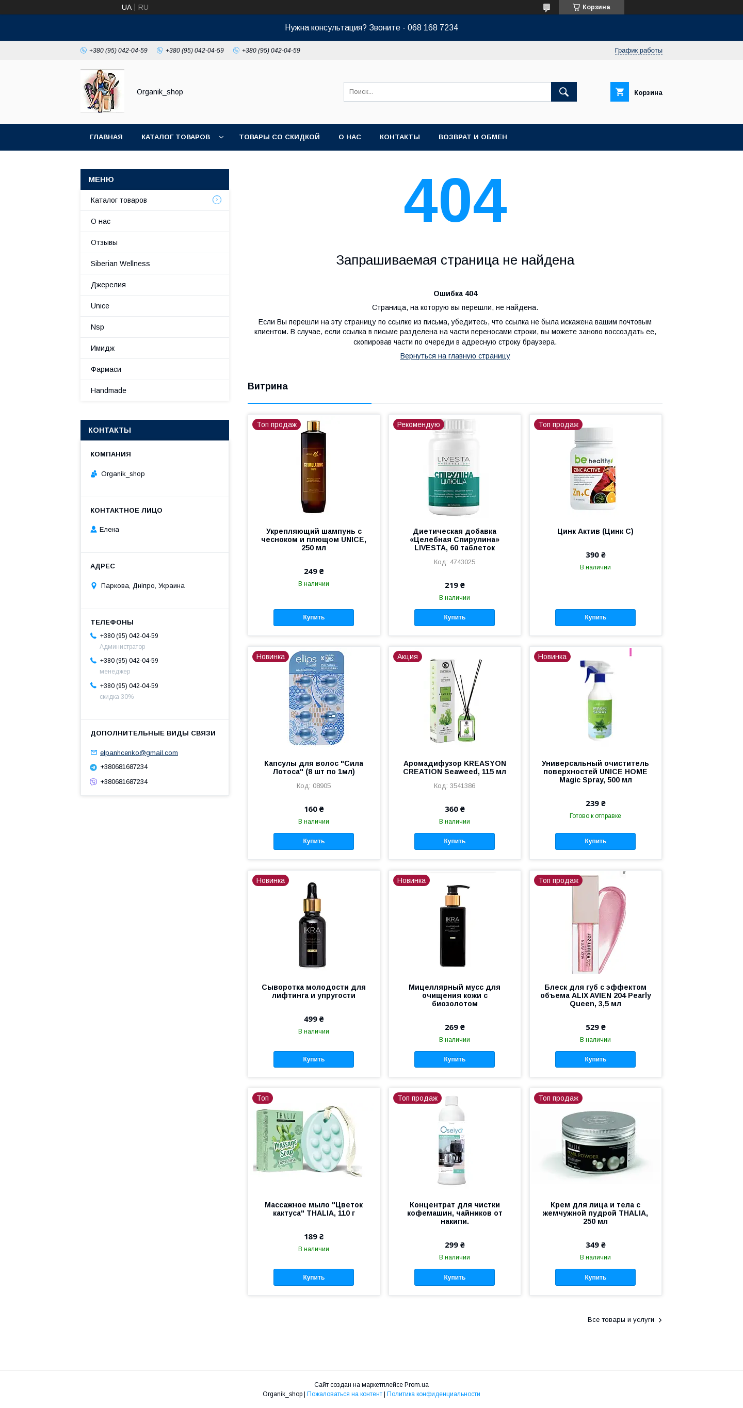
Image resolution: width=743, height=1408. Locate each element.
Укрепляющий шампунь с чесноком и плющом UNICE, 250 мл (313, 539)
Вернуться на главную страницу (455, 356)
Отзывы (104, 242)
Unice (100, 306)
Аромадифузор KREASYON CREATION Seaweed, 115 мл (454, 767)
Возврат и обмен (473, 137)
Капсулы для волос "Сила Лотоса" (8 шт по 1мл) (313, 767)
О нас (349, 137)
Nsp (97, 327)
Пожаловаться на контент (344, 1394)
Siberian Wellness (120, 263)
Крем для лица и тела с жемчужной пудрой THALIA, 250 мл (595, 1213)
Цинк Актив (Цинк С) (595, 531)
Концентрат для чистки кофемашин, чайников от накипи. (455, 1213)
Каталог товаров (175, 137)
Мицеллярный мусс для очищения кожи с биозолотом (454, 995)
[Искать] (564, 92)
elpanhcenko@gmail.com (139, 752)
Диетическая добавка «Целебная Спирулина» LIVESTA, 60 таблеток (454, 539)
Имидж (103, 348)
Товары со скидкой (279, 137)
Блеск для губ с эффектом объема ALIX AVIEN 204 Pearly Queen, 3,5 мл (595, 995)
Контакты (400, 137)
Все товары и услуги (621, 1319)
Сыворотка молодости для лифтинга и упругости (314, 991)
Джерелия (108, 285)
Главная (106, 137)
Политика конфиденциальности (433, 1394)
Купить (314, 617)
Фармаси (106, 369)
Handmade (108, 390)
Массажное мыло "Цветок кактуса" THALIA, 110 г (314, 1209)
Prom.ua (417, 1384)
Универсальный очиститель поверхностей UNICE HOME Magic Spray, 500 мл (595, 771)
